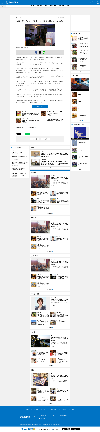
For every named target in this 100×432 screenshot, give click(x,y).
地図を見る (40, 106)
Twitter (93, 2)
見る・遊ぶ (39, 5)
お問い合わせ (55, 416)
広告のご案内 (42, 418)
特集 (68, 5)
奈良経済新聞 (12, 2)
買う (46, 5)
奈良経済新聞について (44, 415)
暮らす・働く (53, 5)
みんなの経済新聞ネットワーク (27, 429)
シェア (23, 133)
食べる (32, 5)
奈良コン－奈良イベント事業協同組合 (26, 127)
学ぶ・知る (61, 5)
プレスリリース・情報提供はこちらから (60, 415)
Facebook (90, 2)
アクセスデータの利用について (46, 416)
